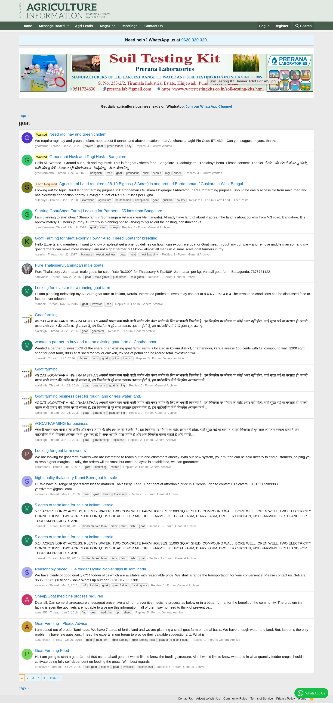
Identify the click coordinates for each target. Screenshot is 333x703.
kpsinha (40, 254)
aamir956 (41, 612)
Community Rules (235, 698)
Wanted (167, 146)
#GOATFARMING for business (61, 423)
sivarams (41, 494)
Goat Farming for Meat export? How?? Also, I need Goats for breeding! (96, 238)
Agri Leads (84, 26)
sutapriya (41, 200)
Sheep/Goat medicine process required (69, 596)
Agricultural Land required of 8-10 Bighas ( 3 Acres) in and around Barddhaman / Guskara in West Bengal (139, 184)
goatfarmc (41, 146)
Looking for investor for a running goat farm (72, 288)
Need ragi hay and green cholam (70, 134)
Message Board (52, 26)
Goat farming (46, 315)
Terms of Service (261, 698)
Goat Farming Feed (52, 650)
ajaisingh (41, 331)
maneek (40, 304)
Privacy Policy (285, 698)
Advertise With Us (208, 698)
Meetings (129, 26)
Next (53, 677)
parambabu (42, 467)
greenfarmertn (44, 173)
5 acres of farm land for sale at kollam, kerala (74, 505)
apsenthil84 (42, 639)
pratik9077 (42, 667)
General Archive (159, 227)
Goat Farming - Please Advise (61, 623)
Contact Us (154, 26)
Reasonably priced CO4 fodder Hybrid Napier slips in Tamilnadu (90, 569)
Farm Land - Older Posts (231, 200)
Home (27, 26)
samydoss (42, 277)
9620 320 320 (194, 40)
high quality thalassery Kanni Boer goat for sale (76, 478)
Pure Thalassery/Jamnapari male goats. (69, 265)
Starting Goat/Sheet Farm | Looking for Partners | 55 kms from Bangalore (98, 211)
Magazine (108, 26)
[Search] (303, 26)
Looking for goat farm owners (60, 450)
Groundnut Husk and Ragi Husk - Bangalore (80, 157)
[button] (68, 26)
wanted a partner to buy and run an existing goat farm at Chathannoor (95, 342)
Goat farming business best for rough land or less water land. (88, 396)
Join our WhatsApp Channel (209, 106)
